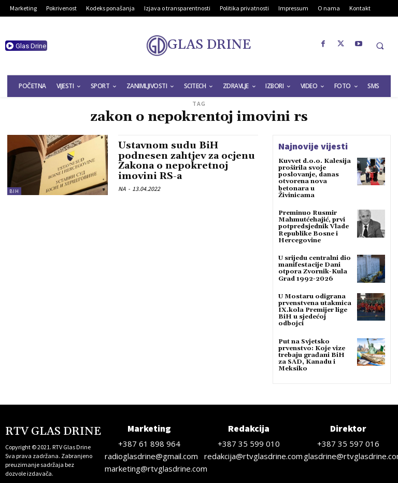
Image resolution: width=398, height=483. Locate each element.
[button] (380, 46)
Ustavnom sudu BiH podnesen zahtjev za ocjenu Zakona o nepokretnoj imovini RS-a (186, 161)
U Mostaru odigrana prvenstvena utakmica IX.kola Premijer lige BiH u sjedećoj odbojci (314, 310)
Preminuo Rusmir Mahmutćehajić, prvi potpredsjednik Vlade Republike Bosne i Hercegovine (313, 226)
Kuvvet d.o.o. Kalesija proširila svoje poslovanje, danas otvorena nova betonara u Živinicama (314, 178)
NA (122, 188)
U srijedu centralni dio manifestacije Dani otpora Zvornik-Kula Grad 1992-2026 (314, 268)
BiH (14, 191)
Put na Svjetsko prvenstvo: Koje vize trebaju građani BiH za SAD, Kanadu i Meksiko (311, 355)
